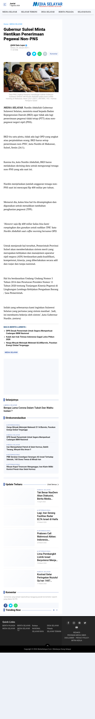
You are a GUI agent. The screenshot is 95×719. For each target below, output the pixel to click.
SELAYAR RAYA (84, 11)
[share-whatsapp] (39, 54)
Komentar (53, 54)
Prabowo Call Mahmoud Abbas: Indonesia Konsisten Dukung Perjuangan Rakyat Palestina (47, 536)
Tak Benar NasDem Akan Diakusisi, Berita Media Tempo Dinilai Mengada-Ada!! (47, 495)
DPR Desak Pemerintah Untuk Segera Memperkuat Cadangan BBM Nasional (28, 438)
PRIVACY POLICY (82, 638)
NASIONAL (36, 628)
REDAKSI (76, 632)
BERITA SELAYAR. (24, 626)
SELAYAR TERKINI (29, 11)
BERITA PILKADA (66, 11)
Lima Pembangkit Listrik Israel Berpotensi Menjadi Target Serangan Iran (47, 557)
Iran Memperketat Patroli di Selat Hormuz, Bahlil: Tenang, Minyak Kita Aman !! (28, 448)
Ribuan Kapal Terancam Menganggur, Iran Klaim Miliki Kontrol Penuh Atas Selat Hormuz (30, 468)
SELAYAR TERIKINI (54, 631)
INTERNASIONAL (44, 510)
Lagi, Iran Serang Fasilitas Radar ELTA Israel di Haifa (47, 516)
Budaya (35, 626)
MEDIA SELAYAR (9, 11)
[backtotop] (47, 646)
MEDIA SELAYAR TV (23, 629)
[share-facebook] (29, 54)
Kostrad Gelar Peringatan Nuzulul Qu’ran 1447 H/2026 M (47, 577)
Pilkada (50, 628)
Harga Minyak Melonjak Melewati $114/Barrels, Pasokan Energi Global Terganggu (31, 428)
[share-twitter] (34, 54)
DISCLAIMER (69, 638)
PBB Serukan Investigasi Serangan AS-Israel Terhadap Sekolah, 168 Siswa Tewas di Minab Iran (30, 458)
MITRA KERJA (76, 640)
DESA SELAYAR (48, 11)
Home (6, 24)
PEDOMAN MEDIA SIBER (76, 635)
